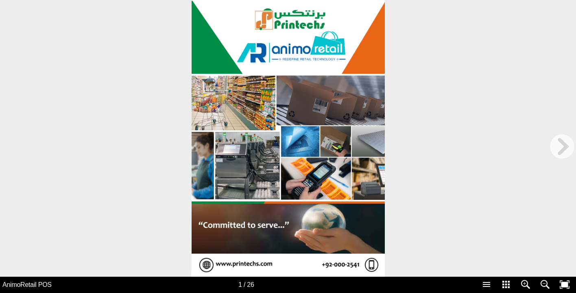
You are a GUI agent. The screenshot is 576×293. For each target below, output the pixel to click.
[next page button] (562, 146)
